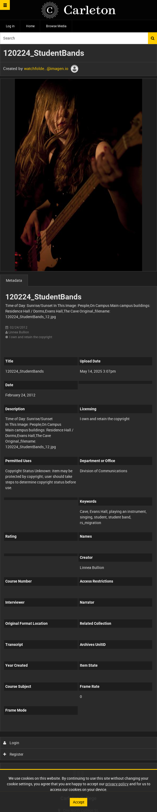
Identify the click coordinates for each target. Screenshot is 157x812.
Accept (78, 802)
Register (13, 754)
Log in (10, 26)
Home (30, 26)
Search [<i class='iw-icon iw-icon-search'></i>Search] (152, 38)
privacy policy (117, 783)
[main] (78, 418)
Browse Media (56, 26)
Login (11, 742)
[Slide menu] (5, 5)
